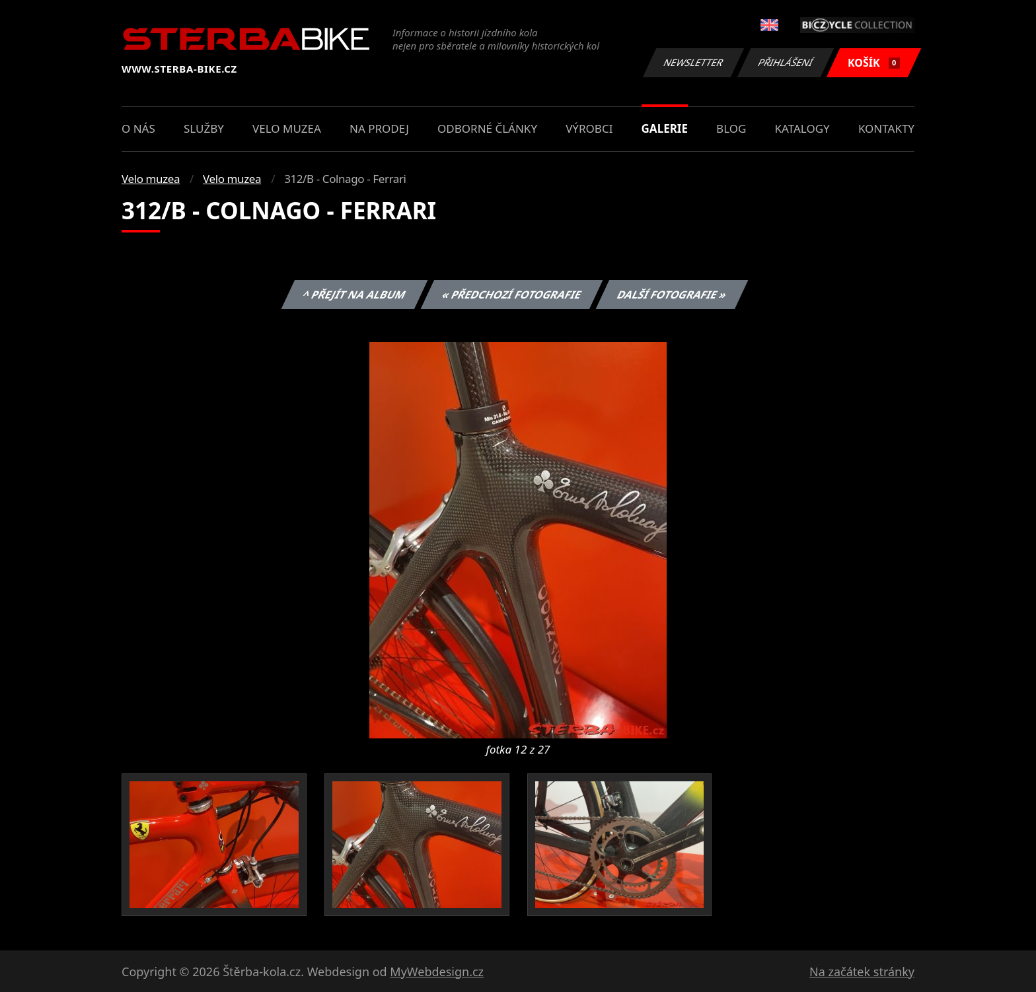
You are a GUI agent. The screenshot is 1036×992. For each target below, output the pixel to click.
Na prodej (379, 128)
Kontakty (886, 128)
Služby (204, 128)
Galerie (665, 128)
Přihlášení (785, 62)
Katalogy (802, 128)
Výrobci (589, 128)
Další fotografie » (672, 294)
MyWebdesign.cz (437, 971)
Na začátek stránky (861, 971)
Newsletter (693, 62)
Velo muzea (286, 128)
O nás (138, 128)
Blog (731, 128)
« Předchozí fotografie (511, 294)
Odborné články (487, 128)
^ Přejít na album (354, 294)
